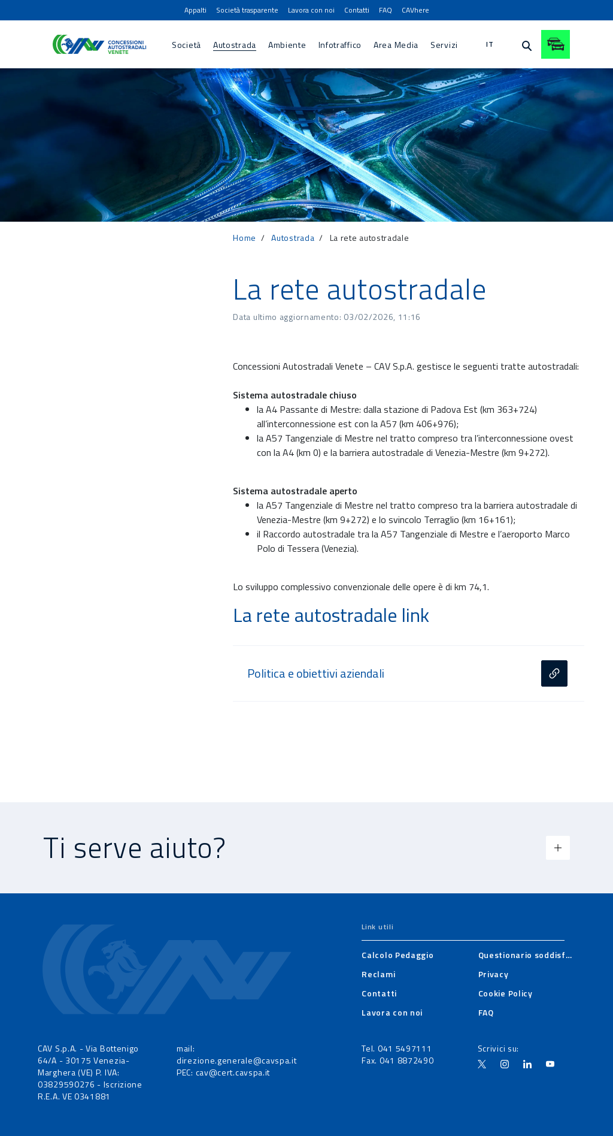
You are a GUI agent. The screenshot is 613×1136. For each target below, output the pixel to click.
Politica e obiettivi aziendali (315, 673)
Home (244, 237)
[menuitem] (195, 10)
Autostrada (292, 237)
